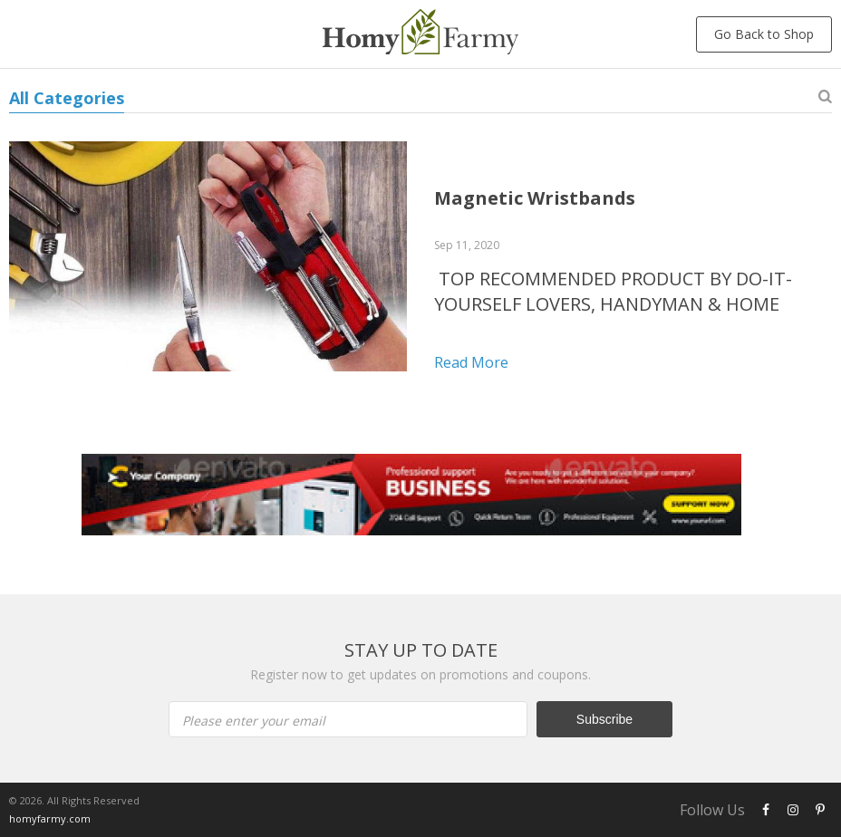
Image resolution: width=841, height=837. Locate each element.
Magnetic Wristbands (534, 198)
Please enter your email (253, 720)
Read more (471, 362)
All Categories (66, 98)
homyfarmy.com (50, 818)
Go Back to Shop (764, 34)
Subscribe (604, 719)
